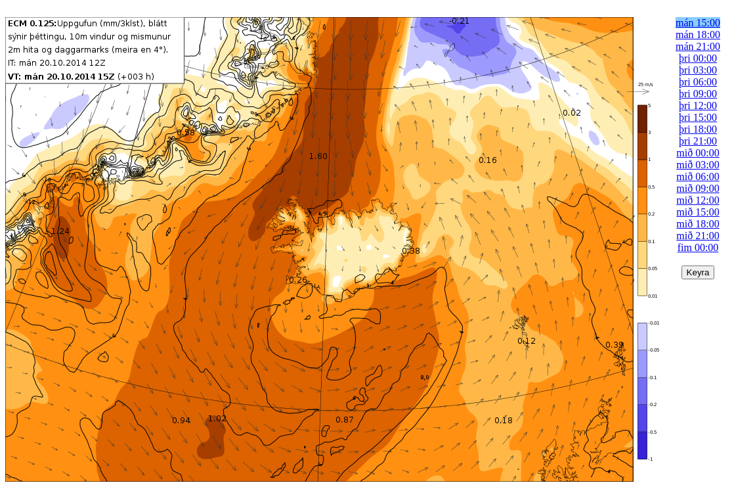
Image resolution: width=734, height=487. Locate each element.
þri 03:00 (698, 70)
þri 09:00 (698, 93)
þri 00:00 (698, 58)
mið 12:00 (697, 200)
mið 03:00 (697, 164)
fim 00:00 (698, 247)
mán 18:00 (698, 34)
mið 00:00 (697, 152)
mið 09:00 (697, 188)
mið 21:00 (697, 235)
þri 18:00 (698, 129)
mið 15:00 (697, 212)
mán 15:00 (698, 22)
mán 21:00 (698, 46)
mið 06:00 (697, 176)
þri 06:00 (698, 81)
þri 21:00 (698, 141)
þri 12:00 (698, 105)
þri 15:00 (698, 117)
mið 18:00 (697, 223)
